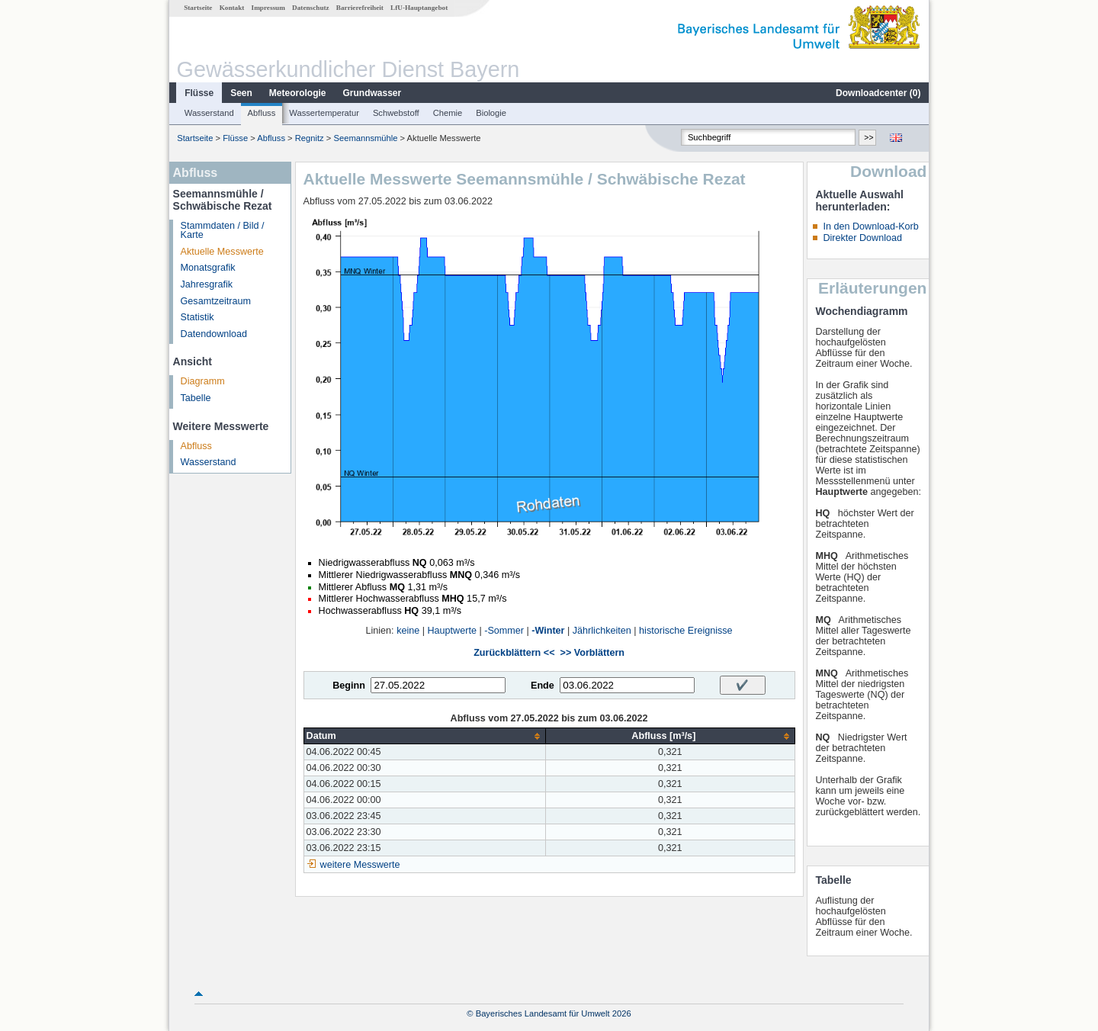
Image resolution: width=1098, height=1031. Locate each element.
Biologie (491, 112)
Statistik (197, 317)
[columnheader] (424, 736)
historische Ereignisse (686, 630)
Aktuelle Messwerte (222, 251)
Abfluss (262, 112)
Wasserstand (209, 112)
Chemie (448, 112)
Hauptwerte (452, 630)
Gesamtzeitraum (216, 301)
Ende (542, 685)
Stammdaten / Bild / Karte (223, 230)
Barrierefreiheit (360, 7)
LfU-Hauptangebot (419, 7)
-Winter (547, 630)
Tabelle (196, 398)
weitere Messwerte (360, 864)
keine (407, 630)
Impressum (268, 7)
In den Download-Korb (870, 226)
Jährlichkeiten (602, 630)
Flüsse (199, 93)
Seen (241, 93)
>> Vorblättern (592, 652)
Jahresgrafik (207, 284)
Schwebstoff (396, 112)
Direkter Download (862, 238)
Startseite (198, 7)
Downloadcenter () (878, 93)
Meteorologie (297, 93)
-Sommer (504, 630)
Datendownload (214, 334)
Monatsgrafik (208, 267)
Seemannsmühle (365, 138)
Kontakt (232, 7)
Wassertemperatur (324, 112)
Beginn (348, 685)
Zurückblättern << (514, 652)
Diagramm (203, 381)
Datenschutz (310, 7)
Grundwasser (372, 93)
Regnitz (309, 138)
